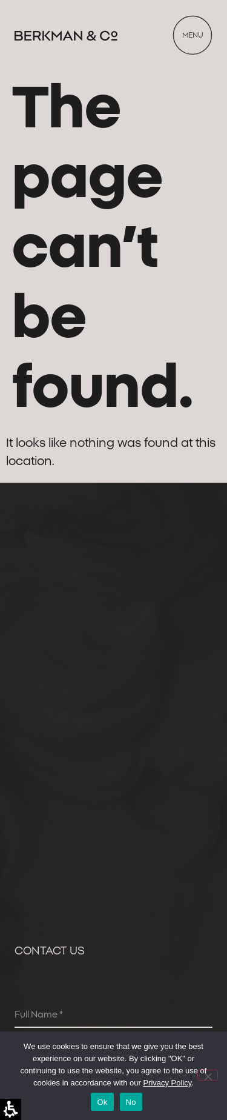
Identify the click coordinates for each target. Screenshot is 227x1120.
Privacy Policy (167, 1082)
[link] (66, 35)
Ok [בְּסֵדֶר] (102, 1102)
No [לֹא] (131, 1102)
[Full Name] (113, 1016)
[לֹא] (207, 1075)
